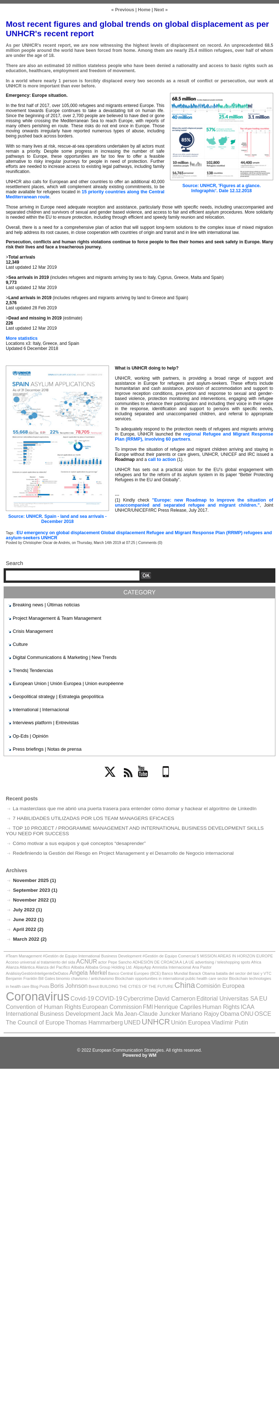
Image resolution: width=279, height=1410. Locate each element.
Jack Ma (134, 998)
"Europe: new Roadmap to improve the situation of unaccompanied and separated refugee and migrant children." (194, 503)
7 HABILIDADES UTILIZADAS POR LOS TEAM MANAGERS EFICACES (89, 814)
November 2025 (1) (34, 876)
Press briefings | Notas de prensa (45, 744)
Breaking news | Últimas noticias (44, 604)
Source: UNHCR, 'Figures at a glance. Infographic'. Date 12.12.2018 (221, 188)
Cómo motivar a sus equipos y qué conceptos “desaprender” (76, 839)
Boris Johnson (191, 973)
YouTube (147, 777)
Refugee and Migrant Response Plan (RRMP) (187, 532)
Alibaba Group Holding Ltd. (60, 964)
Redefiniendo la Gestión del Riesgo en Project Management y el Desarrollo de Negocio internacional (118, 849)
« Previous (123, 9)
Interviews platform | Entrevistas (43, 719)
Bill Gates (171, 968)
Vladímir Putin (229, 1005)
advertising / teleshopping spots (193, 958)
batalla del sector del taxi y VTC (107, 968)
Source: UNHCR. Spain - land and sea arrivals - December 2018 (57, 519)
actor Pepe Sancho (93, 958)
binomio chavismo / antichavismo (207, 968)
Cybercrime (210, 984)
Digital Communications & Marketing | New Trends (61, 655)
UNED (139, 1005)
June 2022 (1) (28, 915)
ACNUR (67, 957)
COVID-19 (182, 984)
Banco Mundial (44, 968)
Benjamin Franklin (148, 968)
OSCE (13, 1005)
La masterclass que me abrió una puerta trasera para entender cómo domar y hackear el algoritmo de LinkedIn (129, 804)
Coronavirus (117, 982)
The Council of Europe (49, 1005)
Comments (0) (149, 543)
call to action (161, 459)
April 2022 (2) (28, 925)
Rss (126, 777)
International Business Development (79, 998)
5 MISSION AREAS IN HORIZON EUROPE (217, 952)
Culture (20, 643)
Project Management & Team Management (54, 617)
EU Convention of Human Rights (103, 992)
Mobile (166, 777)
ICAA (28, 998)
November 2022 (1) (34, 896)
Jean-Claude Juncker (171, 998)
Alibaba (31, 964)
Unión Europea (193, 1005)
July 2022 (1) (27, 905)
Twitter (112, 777)
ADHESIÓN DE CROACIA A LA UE (138, 958)
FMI (204, 992)
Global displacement (119, 532)
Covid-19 (158, 984)
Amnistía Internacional (118, 964)
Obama (243, 998)
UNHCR (47, 537)
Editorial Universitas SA (34, 992)
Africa (224, 958)
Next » (160, 9)
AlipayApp (91, 964)
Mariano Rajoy (215, 998)
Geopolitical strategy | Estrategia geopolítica (55, 694)
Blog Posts (164, 974)
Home (144, 9)
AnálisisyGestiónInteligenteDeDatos (184, 964)
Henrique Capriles (232, 992)
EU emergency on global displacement (56, 532)
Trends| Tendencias (31, 668)
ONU (259, 998)
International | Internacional (39, 706)
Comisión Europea (63, 984)
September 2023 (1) (34, 886)
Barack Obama (69, 968)
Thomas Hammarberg (103, 1005)
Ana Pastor (145, 964)
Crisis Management (31, 630)
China (30, 984)
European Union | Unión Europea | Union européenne (64, 681)
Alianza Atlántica (243, 958)
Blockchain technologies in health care (123, 974)
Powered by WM (139, 1037)
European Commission (171, 992)
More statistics (21, 338)
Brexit (214, 974)
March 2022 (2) (29, 935)
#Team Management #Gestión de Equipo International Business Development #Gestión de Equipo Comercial (93, 952)
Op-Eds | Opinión (29, 732)
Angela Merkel (231, 963)
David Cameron (244, 984)
